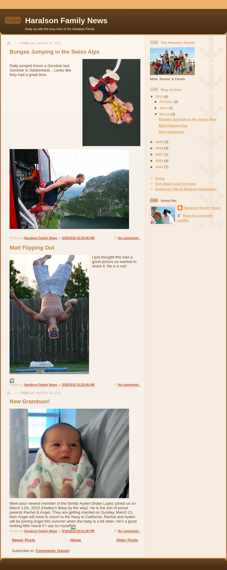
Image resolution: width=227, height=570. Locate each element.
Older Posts (127, 540)
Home (75, 540)
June (164, 108)
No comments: (129, 238)
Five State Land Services (175, 183)
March (165, 114)
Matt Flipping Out (32, 248)
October (166, 101)
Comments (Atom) (53, 551)
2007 (159, 154)
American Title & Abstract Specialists (186, 189)
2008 (159, 148)
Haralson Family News (66, 20)
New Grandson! (30, 402)
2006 (159, 160)
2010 (159, 96)
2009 (159, 142)
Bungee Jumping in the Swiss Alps (54, 52)
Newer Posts (23, 540)
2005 (159, 167)
